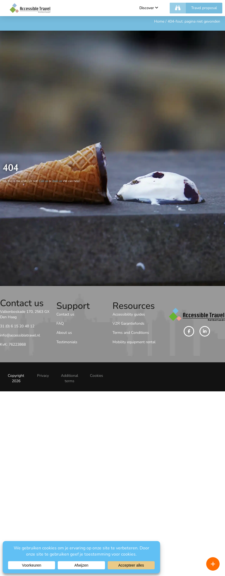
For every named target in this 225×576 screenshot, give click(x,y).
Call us (43, 181)
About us (64, 332)
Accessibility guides (129, 314)
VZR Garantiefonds (128, 323)
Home (159, 21)
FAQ (60, 323)
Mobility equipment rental (134, 342)
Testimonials (66, 342)
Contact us (65, 314)
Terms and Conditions (131, 332)
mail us (57, 181)
